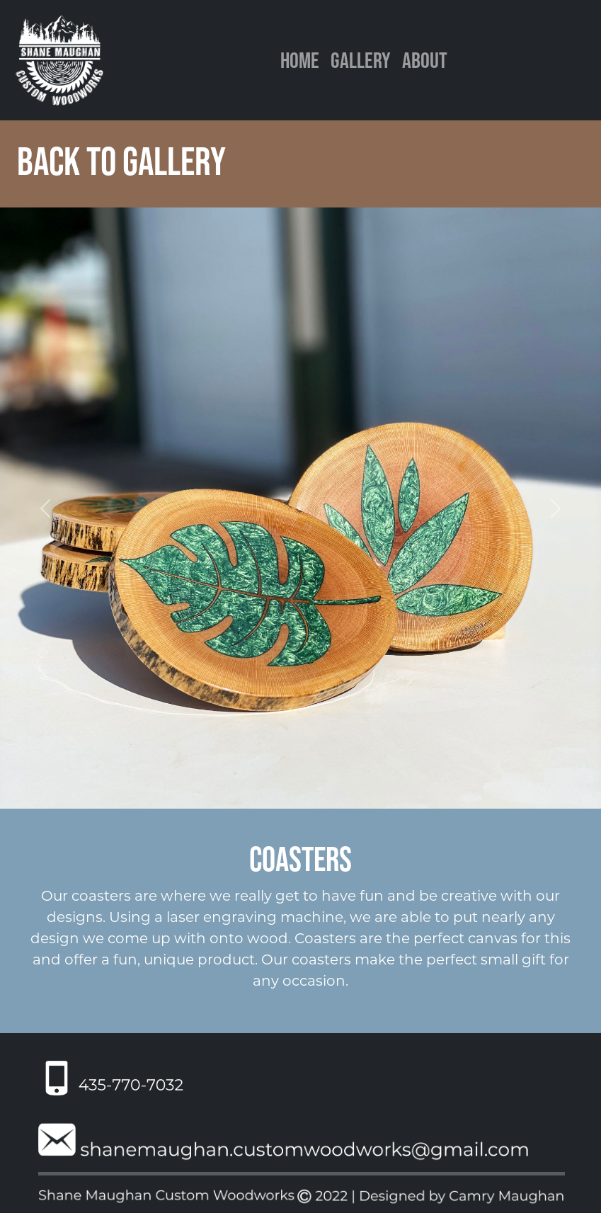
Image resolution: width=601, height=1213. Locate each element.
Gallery (360, 59)
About (424, 59)
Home (299, 59)
